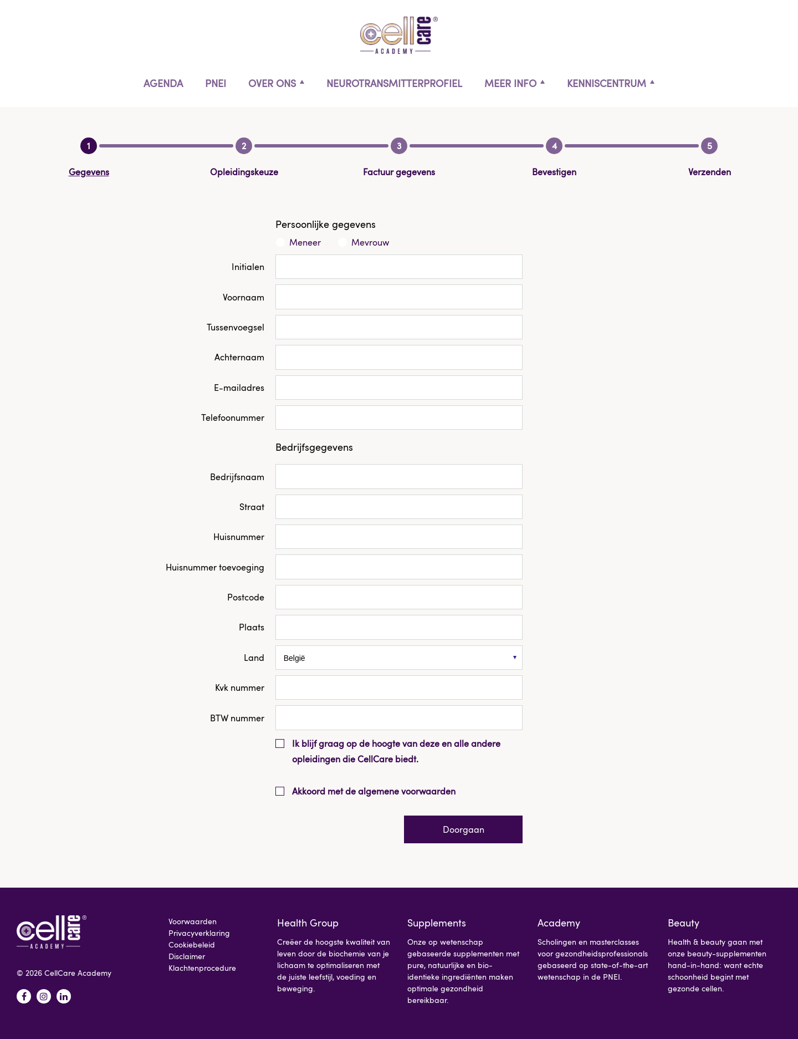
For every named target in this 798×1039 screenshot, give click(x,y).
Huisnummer (238, 537)
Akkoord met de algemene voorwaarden (374, 791)
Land (254, 657)
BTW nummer (237, 718)
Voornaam (243, 297)
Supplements (436, 922)
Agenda (163, 83)
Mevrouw (370, 242)
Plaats (251, 627)
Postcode (245, 597)
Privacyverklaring (199, 933)
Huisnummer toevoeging (215, 567)
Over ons (272, 83)
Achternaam (239, 357)
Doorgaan (463, 829)
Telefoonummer (232, 417)
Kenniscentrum (606, 83)
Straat (251, 507)
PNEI (215, 83)
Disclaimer (186, 956)
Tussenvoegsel (235, 327)
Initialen (248, 267)
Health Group (308, 922)
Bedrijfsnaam (237, 477)
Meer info (510, 83)
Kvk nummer (239, 687)
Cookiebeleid (191, 944)
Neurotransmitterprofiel (394, 83)
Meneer (305, 242)
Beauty (683, 922)
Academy (559, 922)
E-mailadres (239, 387)
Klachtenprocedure (202, 967)
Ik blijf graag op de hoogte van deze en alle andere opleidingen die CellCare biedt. (396, 751)
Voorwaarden (192, 921)
